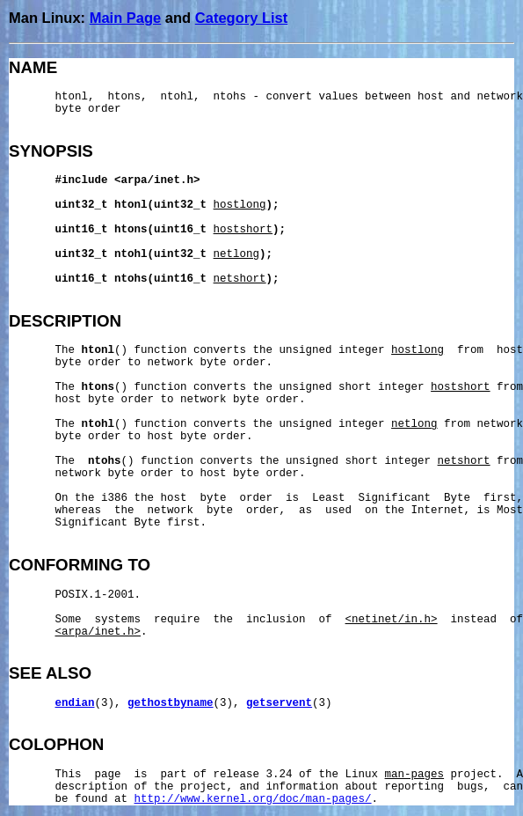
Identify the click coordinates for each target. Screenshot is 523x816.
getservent (279, 703)
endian (75, 703)
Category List (241, 18)
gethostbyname (170, 703)
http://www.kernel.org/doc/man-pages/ (253, 799)
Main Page (126, 18)
